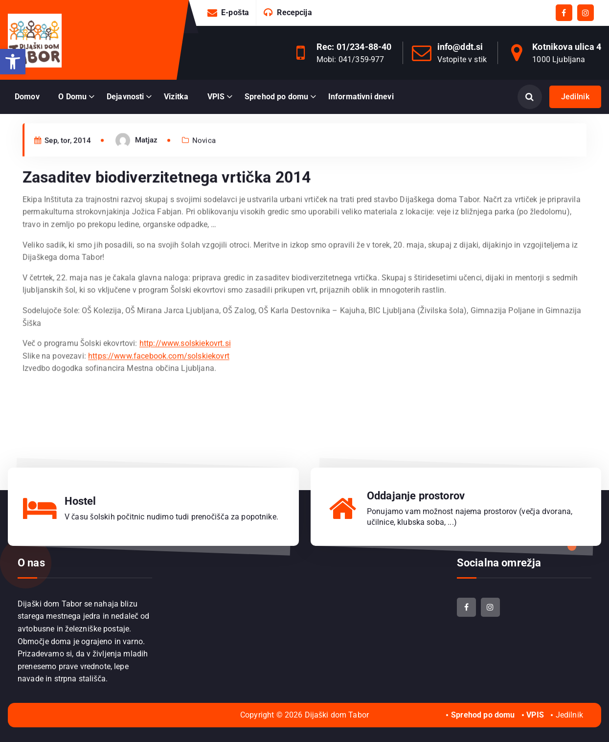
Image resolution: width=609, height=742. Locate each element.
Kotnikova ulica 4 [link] (566, 47)
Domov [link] (27, 96)
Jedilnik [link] (575, 96)
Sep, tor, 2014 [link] (62, 158)
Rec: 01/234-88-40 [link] (354, 47)
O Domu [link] (72, 96)
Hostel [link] (80, 501)
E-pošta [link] (235, 12)
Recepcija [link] (294, 12)
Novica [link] (204, 158)
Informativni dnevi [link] (361, 96)
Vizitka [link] (176, 96)
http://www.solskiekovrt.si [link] (185, 360)
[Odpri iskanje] (530, 97)
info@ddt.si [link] (460, 47)
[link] (12, 61)
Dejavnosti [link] (125, 96)
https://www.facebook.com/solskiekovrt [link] (158, 373)
